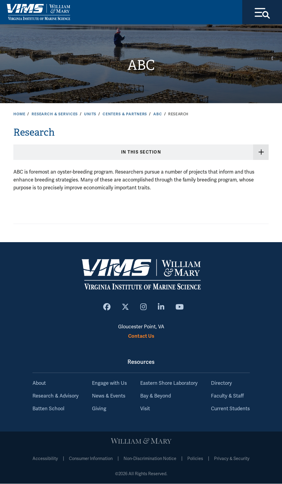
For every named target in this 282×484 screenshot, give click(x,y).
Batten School (48, 409)
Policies (195, 459)
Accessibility (45, 459)
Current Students (230, 409)
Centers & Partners (125, 114)
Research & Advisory (55, 396)
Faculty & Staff (227, 396)
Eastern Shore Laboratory (169, 384)
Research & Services (55, 114)
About (39, 384)
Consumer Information (91, 459)
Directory (221, 384)
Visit (145, 409)
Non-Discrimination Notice (150, 459)
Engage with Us (109, 384)
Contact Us (141, 336)
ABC (141, 65)
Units (90, 114)
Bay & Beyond (155, 396)
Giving (99, 409)
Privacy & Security (232, 459)
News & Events (108, 396)
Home (19, 114)
